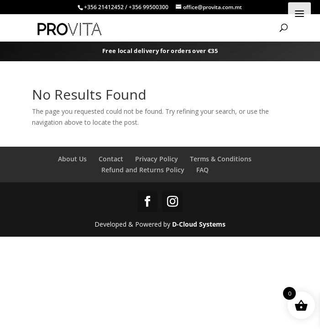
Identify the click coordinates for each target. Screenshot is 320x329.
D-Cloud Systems (199, 224)
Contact (111, 158)
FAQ (202, 169)
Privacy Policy (156, 158)
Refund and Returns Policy (142, 169)
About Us (72, 158)
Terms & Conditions (221, 158)
